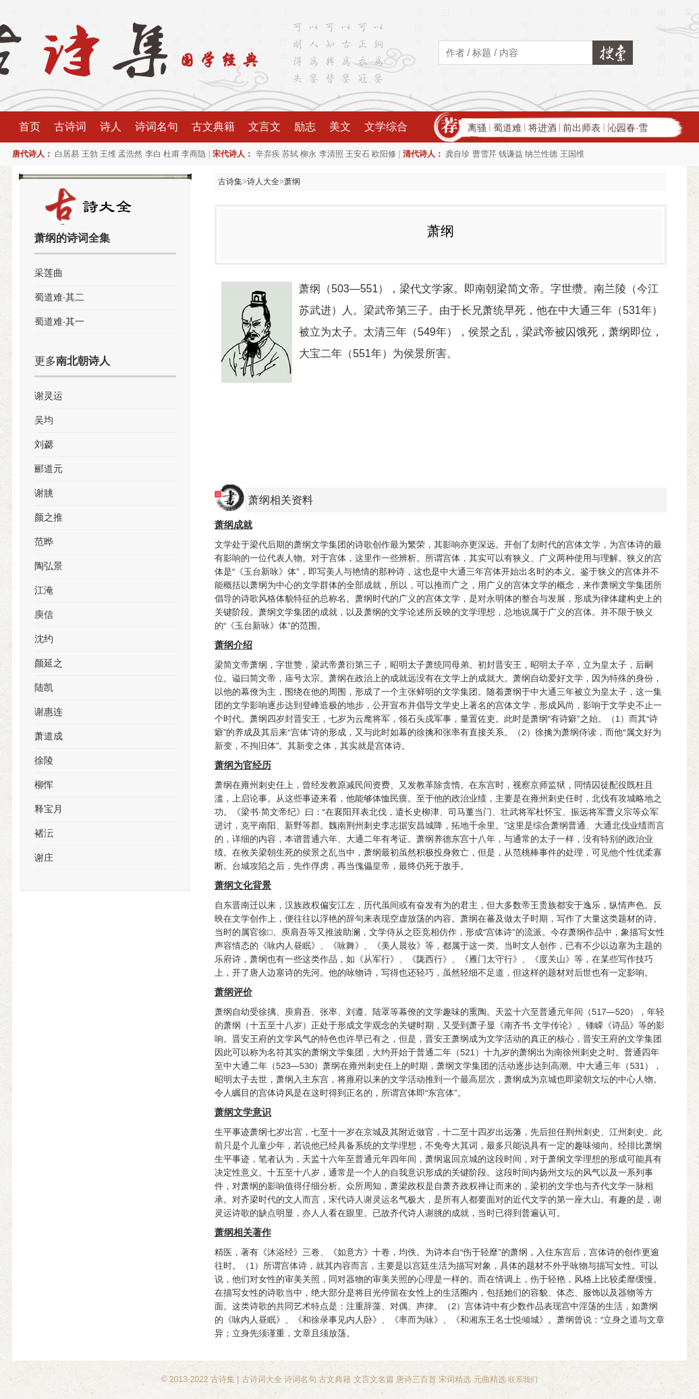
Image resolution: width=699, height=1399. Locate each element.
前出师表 (581, 127)
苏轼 (290, 154)
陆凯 (43, 687)
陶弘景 (48, 565)
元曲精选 (490, 1379)
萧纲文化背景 (243, 885)
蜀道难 (507, 127)
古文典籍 (213, 126)
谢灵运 (48, 395)
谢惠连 (48, 711)
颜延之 (48, 663)
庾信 (43, 614)
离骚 (477, 127)
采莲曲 (48, 272)
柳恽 (43, 784)
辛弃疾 (268, 154)
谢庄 (43, 857)
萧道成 (48, 736)
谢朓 (43, 492)
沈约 (43, 638)
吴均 (43, 420)
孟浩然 (130, 154)
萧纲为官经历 (243, 765)
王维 (108, 154)
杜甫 (171, 154)
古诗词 (70, 126)
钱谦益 (511, 154)
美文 (340, 126)
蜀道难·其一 (59, 321)
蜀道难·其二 (59, 297)
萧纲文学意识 (243, 1112)
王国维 (572, 154)
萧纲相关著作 (243, 1232)
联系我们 (523, 1379)
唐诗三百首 (416, 1379)
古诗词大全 (262, 1379)
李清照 (331, 154)
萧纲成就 (233, 524)
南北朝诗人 (83, 361)
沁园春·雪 (627, 127)
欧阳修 (384, 154)
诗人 (110, 126)
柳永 (308, 154)
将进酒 (542, 127)
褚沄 (43, 833)
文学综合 (386, 126)
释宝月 (48, 808)
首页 (29, 126)
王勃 (90, 154)
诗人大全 (263, 181)
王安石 (357, 154)
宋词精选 (455, 1379)
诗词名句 (156, 126)
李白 (153, 154)
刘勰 (43, 444)
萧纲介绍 (233, 644)
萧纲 (292, 181)
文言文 (264, 126)
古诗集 (230, 181)
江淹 (43, 590)
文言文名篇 (374, 1379)
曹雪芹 (484, 154)
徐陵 (43, 760)
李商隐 (193, 154)
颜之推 (48, 517)
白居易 (67, 154)
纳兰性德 (541, 154)
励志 (305, 126)
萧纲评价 (233, 991)
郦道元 (48, 468)
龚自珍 (457, 154)
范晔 (43, 541)
